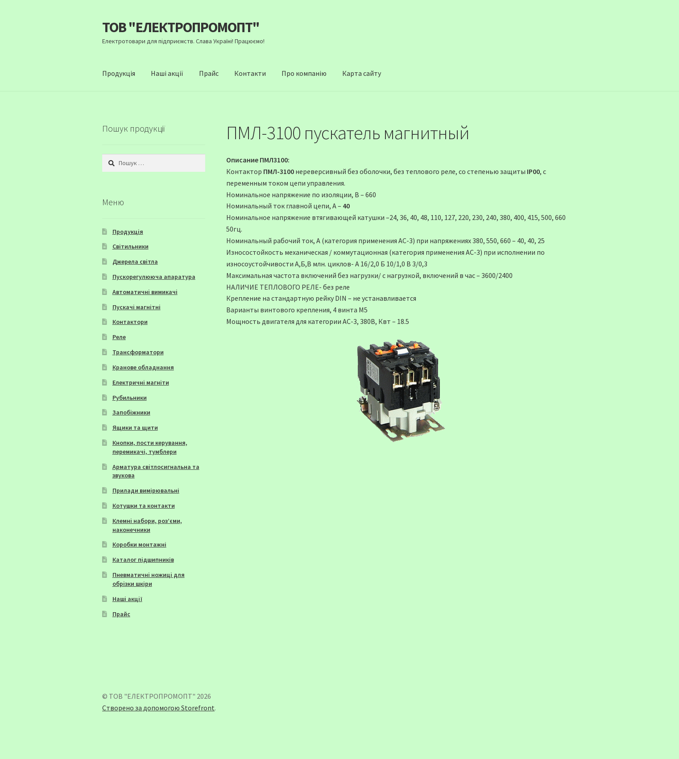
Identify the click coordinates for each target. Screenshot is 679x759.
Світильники (130, 246)
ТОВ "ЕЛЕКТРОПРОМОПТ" (181, 27)
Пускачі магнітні (136, 307)
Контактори (130, 322)
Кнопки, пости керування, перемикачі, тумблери (149, 447)
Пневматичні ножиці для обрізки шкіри (148, 579)
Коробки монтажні (139, 544)
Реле (119, 337)
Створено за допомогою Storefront (158, 707)
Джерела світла (135, 261)
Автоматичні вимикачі (145, 292)
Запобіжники (131, 412)
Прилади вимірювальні (145, 490)
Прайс (209, 73)
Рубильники (129, 398)
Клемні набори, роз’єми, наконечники (147, 525)
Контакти (250, 73)
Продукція (118, 73)
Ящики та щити (135, 427)
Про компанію (304, 73)
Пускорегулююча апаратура (153, 277)
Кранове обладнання (143, 367)
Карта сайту (361, 73)
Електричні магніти (140, 382)
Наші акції (167, 73)
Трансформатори (138, 352)
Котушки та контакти (143, 506)
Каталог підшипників (143, 560)
